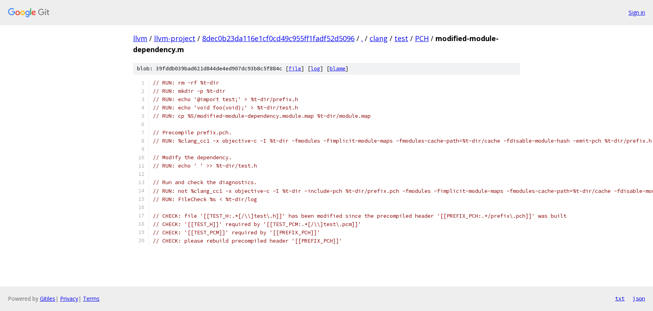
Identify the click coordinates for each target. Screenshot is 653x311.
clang (379, 38)
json (638, 298)
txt (620, 298)
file (295, 68)
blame (337, 68)
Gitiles (47, 298)
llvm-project (174, 38)
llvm (140, 38)
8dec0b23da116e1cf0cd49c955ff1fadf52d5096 (278, 38)
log (315, 68)
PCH (422, 38)
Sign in (637, 12)
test (401, 38)
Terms (91, 298)
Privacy (69, 298)
